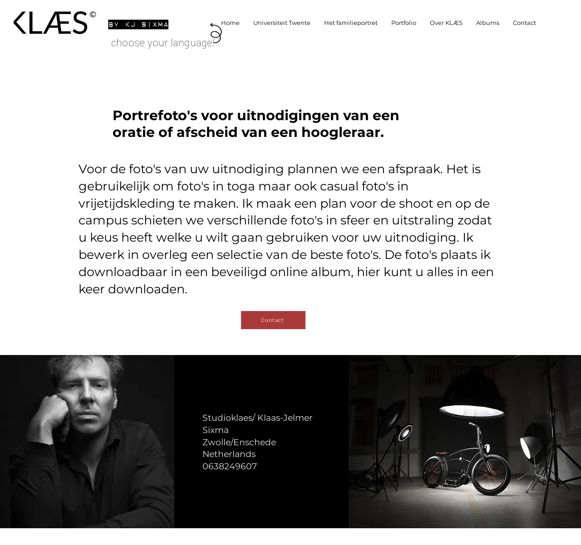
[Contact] (273, 320)
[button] (403, 22)
